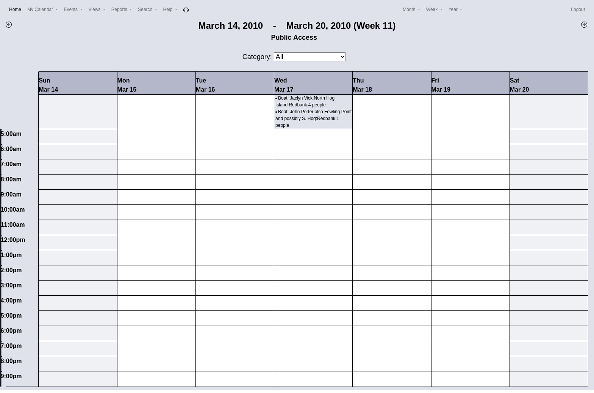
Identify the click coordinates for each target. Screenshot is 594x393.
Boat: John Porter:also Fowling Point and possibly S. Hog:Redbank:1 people (313, 118)
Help (168, 9)
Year (454, 9)
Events (71, 9)
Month (410, 9)
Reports (119, 9)
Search (145, 9)
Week (432, 9)
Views (95, 9)
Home (16, 9)
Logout (578, 9)
